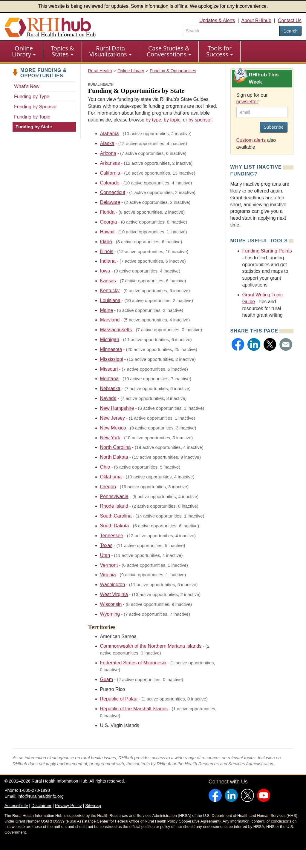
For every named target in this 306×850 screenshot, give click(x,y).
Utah (105, 555)
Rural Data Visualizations (110, 51)
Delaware (110, 202)
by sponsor (200, 119)
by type (153, 119)
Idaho (106, 241)
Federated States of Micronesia (133, 662)
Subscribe (274, 127)
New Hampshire (117, 408)
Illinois (106, 251)
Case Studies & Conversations (169, 51)
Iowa (105, 270)
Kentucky (110, 290)
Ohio (105, 466)
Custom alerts (251, 140)
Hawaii (107, 231)
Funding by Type (31, 96)
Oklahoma (111, 476)
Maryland (110, 319)
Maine (106, 310)
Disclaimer (41, 805)
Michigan (109, 339)
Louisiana (110, 300)
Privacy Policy (68, 805)
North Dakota (114, 457)
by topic (172, 119)
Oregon (108, 486)
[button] (238, 344)
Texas (106, 545)
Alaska (107, 143)
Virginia (108, 574)
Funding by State (34, 126)
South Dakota (114, 525)
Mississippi (111, 359)
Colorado (110, 182)
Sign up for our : (252, 98)
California (110, 172)
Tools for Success (219, 51)
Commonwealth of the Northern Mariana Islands (151, 646)
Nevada (108, 398)
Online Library (24, 51)
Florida (107, 212)
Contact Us (290, 20)
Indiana (108, 261)
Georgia (108, 221)
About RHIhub (256, 20)
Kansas (108, 280)
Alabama (109, 133)
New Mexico (113, 427)
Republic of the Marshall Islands (134, 708)
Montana (109, 378)
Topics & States (62, 51)
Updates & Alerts (217, 20)
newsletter (247, 101)
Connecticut (113, 192)
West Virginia (114, 594)
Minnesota (111, 349)
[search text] (231, 31)
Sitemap (93, 805)
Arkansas (110, 163)
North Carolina (115, 447)
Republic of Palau (118, 698)
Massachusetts (116, 329)
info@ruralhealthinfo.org (41, 796)
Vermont (109, 565)
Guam (106, 679)
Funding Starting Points (267, 250)
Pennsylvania (114, 496)
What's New (26, 86)
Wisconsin (111, 604)
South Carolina (116, 515)
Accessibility (16, 805)
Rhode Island (114, 506)
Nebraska (110, 388)
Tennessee (111, 535)
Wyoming (110, 614)
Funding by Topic (32, 116)
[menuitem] (23, 51)
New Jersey (112, 418)
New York (110, 437)
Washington (112, 584)
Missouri (109, 369)
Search (290, 30)
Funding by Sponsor (35, 106)
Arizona (108, 153)
